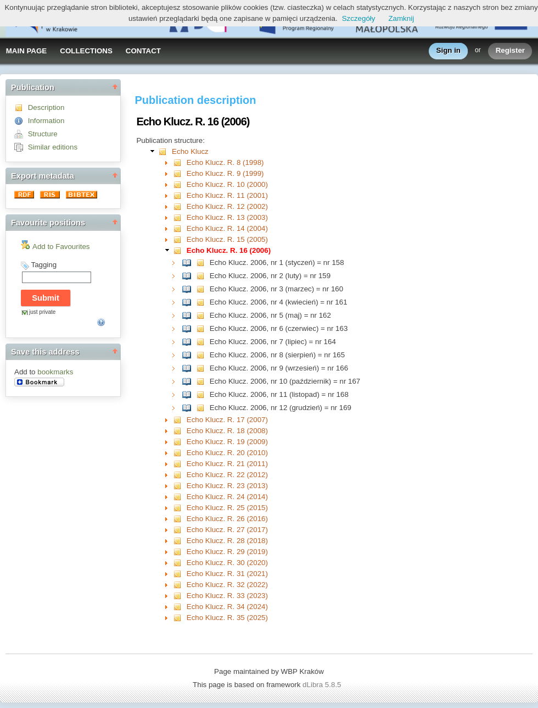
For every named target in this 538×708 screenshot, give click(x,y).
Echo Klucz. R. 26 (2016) (227, 519)
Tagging (44, 265)
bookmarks (55, 372)
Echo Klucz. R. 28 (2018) (227, 540)
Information (46, 121)
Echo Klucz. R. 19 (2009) (227, 442)
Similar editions (52, 147)
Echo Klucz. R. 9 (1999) (225, 173)
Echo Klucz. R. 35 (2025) (227, 617)
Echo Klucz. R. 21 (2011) (227, 464)
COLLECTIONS (86, 51)
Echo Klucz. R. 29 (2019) (227, 551)
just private (42, 312)
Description (46, 107)
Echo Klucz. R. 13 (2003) (227, 217)
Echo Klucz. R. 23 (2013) (227, 486)
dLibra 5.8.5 (322, 685)
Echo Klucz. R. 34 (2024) (227, 606)
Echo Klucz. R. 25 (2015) (227, 508)
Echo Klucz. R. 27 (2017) (227, 530)
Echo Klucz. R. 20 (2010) (227, 453)
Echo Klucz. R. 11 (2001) (227, 195)
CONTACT (143, 51)
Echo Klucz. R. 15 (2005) (227, 239)
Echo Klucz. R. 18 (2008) (227, 431)
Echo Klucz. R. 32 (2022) (227, 584)
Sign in (448, 50)
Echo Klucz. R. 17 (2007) (227, 420)
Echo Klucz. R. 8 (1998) (225, 162)
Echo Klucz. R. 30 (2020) (227, 562)
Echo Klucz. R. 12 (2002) (227, 206)
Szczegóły (359, 18)
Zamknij (401, 18)
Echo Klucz (190, 151)
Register (510, 50)
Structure (43, 134)
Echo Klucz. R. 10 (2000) (227, 184)
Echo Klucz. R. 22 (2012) (227, 475)
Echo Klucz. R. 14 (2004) (227, 228)
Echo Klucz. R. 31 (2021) (227, 573)
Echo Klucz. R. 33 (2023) (227, 595)
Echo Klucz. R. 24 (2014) (227, 497)
